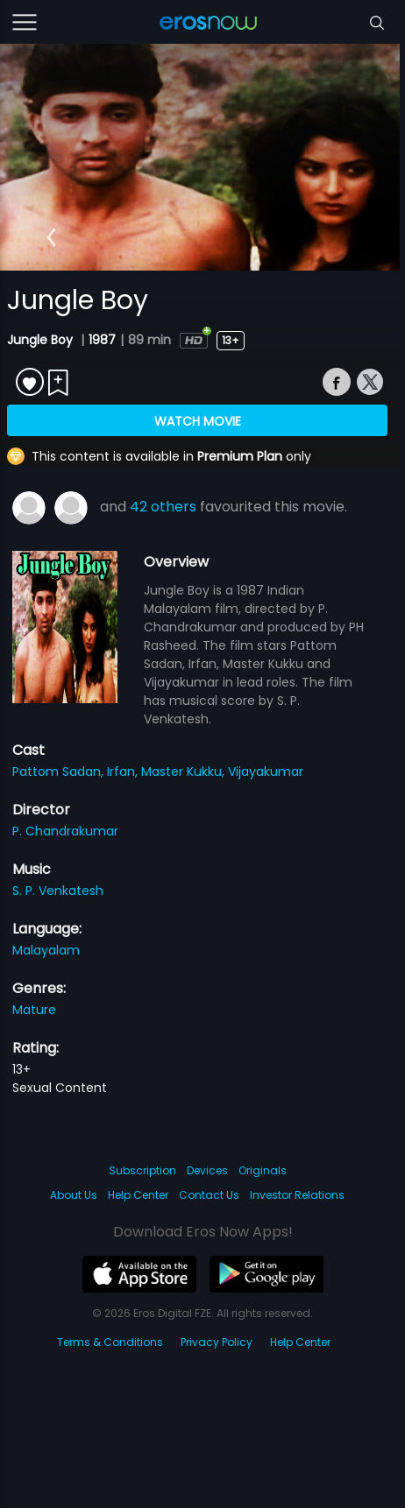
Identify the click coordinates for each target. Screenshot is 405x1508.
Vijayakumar (265, 771)
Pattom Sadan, (59, 771)
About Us (73, 1194)
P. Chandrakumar (65, 831)
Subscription (142, 1170)
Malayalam (46, 950)
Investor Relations (297, 1194)
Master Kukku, (184, 771)
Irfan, (124, 771)
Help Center (138, 1194)
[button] (51, 237)
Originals (262, 1170)
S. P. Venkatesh (57, 890)
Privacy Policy (216, 1342)
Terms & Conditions (110, 1342)
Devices (207, 1170)
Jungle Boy (41, 340)
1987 (102, 340)
